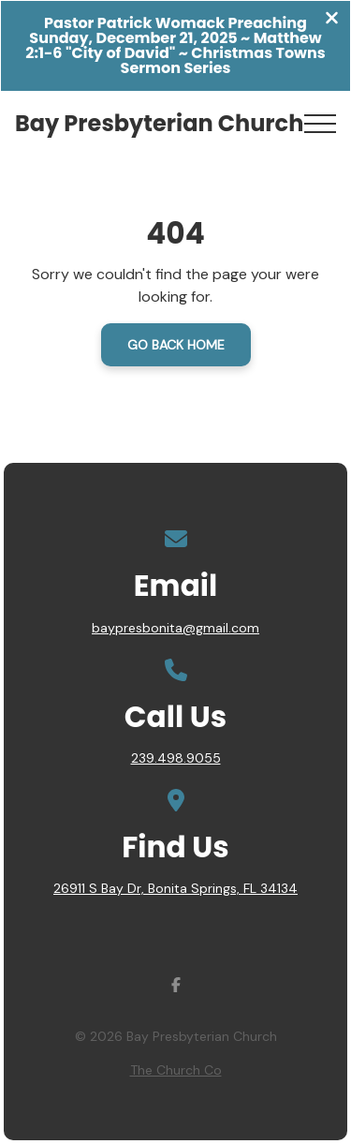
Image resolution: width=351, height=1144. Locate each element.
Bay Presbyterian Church (159, 123)
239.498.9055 (176, 758)
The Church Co (176, 1070)
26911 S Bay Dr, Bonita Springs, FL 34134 (175, 888)
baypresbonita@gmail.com (175, 627)
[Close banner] (331, 20)
